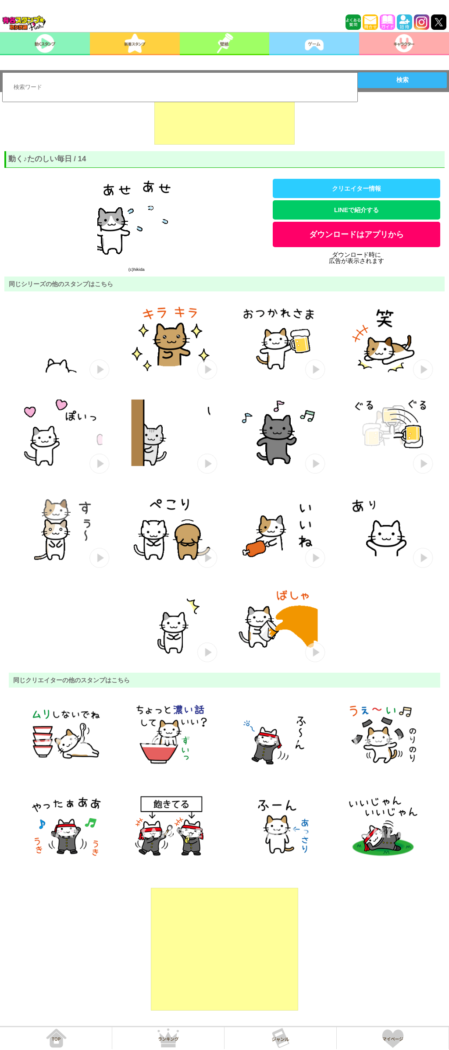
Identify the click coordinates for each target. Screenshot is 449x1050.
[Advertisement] (224, 123)
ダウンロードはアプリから (356, 234)
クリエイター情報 (356, 188)
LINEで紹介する (356, 209)
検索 (402, 79)
